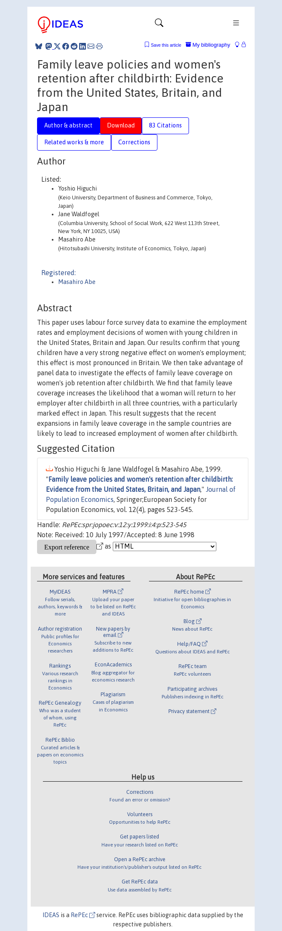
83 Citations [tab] (165, 125)
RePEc (83, 915)
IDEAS (51, 915)
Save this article (166, 45)
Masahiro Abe (77, 282)
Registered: (58, 272)
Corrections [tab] (134, 142)
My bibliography (208, 45)
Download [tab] (121, 125)
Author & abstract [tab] (68, 125)
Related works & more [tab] (74, 142)
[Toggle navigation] (159, 24)
